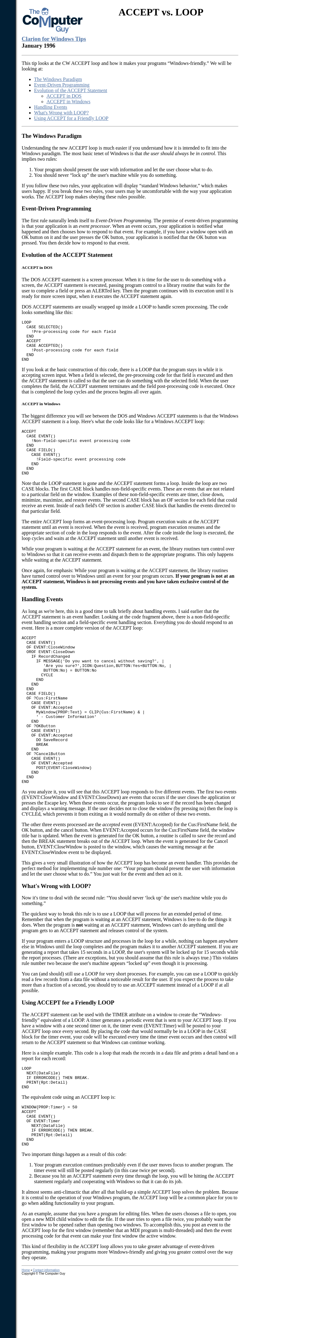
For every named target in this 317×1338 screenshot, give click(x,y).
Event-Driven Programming (61, 84)
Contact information (46, 1330)
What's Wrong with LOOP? (61, 112)
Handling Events (50, 107)
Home (26, 1330)
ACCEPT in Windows (68, 101)
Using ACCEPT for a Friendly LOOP (71, 118)
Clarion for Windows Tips (54, 39)
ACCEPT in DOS (64, 96)
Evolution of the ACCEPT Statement (70, 90)
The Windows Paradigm (58, 79)
